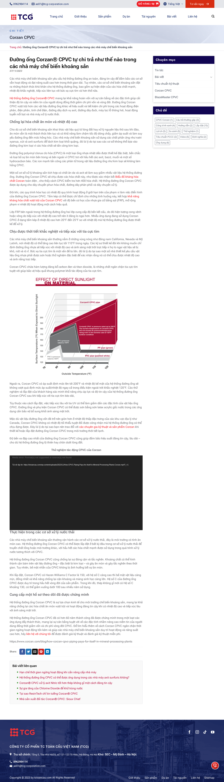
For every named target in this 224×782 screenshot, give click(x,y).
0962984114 (20, 761)
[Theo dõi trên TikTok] (205, 732)
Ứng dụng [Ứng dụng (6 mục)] (162, 142)
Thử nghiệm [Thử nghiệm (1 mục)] (190, 131)
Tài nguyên (149, 16)
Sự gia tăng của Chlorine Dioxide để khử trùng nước (51, 688)
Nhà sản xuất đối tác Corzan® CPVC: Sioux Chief (49, 699)
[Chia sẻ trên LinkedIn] (47, 652)
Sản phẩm (104, 16)
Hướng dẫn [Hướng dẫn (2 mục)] (185, 125)
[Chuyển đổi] (211, 77)
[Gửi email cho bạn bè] (35, 652)
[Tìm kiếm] (213, 16)
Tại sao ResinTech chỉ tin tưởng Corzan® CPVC (48, 693)
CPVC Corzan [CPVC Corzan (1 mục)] (164, 120)
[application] (76, 492)
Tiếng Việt (175, 4)
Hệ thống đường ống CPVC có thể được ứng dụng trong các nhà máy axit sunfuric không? (74, 677)
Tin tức (159, 70)
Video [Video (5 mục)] (184, 137)
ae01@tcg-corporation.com (29, 765)
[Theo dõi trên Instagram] (197, 732)
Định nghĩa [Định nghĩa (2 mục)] (199, 137)
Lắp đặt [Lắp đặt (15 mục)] (202, 125)
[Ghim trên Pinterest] (41, 652)
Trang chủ (56, 16)
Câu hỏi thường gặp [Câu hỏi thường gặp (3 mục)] (187, 120)
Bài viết (171, 16)
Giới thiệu (80, 16)
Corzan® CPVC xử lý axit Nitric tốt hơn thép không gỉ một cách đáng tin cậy (65, 683)
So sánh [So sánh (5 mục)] (174, 131)
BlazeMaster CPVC (166, 97)
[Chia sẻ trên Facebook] (22, 652)
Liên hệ (192, 16)
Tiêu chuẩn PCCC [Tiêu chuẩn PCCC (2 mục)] (166, 137)
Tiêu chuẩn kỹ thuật (167, 83)
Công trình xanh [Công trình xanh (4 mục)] (165, 125)
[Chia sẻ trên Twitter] (28, 652)
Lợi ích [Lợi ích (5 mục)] (161, 131)
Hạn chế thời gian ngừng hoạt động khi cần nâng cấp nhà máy (57, 672)
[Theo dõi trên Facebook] (189, 732)
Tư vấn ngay (197, 4)
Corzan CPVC (163, 90)
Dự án (126, 16)
